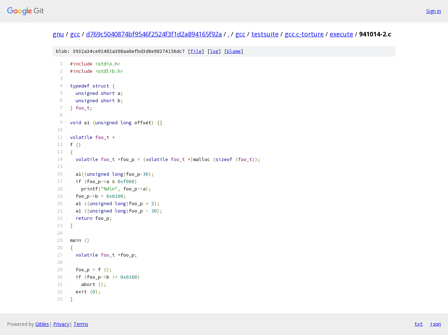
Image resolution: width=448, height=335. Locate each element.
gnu (58, 34)
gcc (75, 34)
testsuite (265, 34)
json (435, 324)
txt (418, 324)
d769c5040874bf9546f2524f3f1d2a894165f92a (154, 34)
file (196, 51)
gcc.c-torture (304, 34)
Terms (81, 324)
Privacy (61, 324)
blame (234, 51)
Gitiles (42, 324)
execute (341, 34)
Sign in (433, 11)
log (214, 51)
